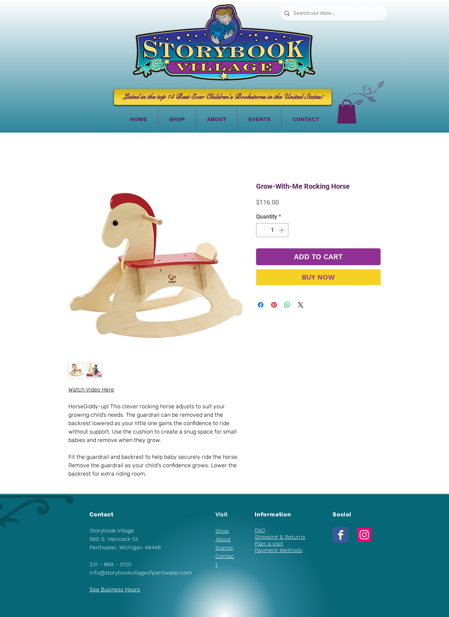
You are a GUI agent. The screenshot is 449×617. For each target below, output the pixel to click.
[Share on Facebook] (260, 305)
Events (224, 547)
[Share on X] (300, 305)
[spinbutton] (272, 230)
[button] (347, 111)
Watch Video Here (91, 389)
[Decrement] (262, 230)
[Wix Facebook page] (341, 535)
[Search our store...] (333, 13)
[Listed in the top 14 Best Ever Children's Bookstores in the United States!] (222, 97)
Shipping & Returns (280, 537)
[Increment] (282, 230)
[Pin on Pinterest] (274, 305)
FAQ (260, 530)
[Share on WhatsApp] (287, 305)
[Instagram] (364, 535)
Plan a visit (269, 543)
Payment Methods (278, 550)
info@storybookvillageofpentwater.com (140, 572)
